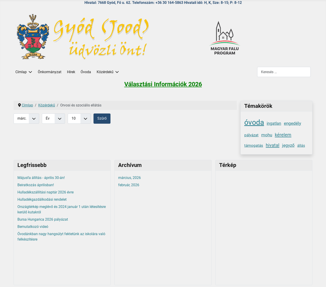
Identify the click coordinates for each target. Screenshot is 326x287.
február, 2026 (128, 185)
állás (301, 145)
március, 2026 (129, 178)
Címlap (21, 72)
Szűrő (102, 118)
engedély (292, 123)
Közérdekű (105, 72)
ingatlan (274, 123)
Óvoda (86, 72)
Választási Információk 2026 (163, 84)
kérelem (283, 134)
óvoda (254, 122)
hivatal (272, 145)
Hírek (71, 72)
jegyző (288, 145)
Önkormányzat (49, 72)
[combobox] (284, 72)
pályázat (251, 135)
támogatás (253, 145)
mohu (266, 134)
